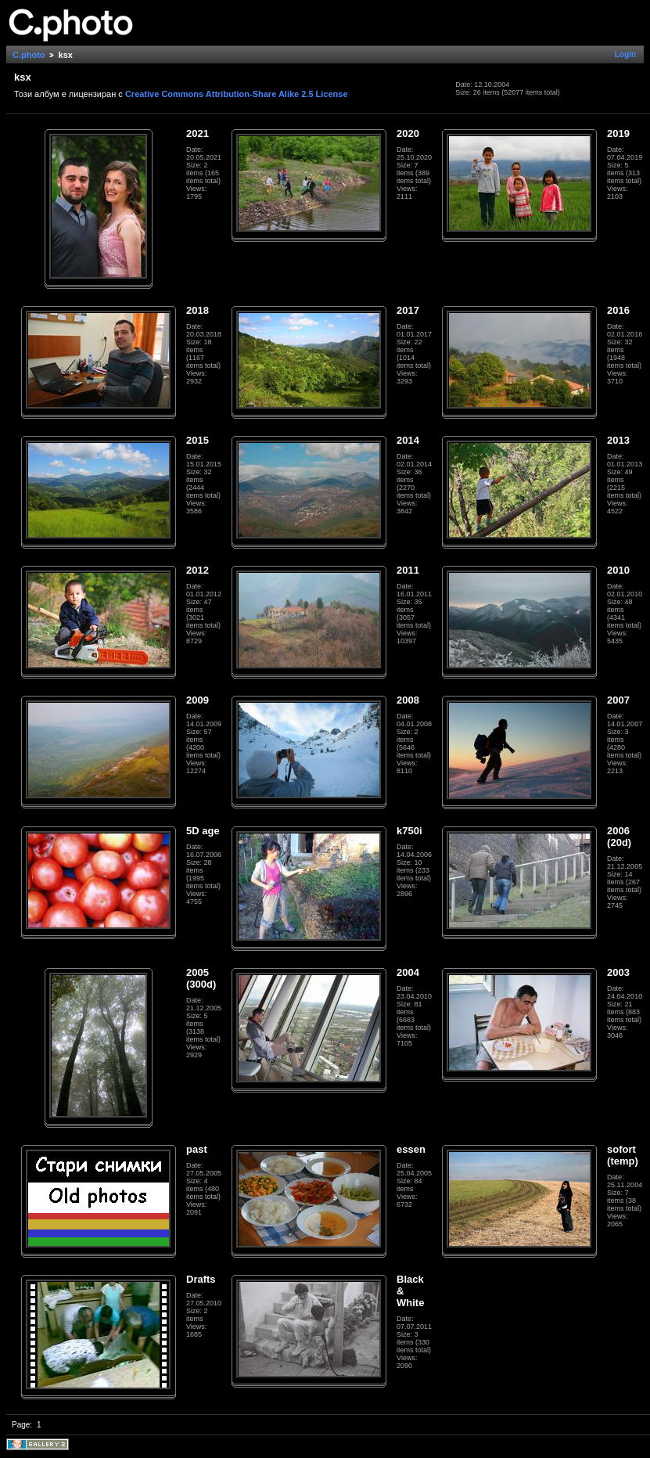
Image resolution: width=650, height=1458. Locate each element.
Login (625, 54)
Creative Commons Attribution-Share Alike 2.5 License (236, 94)
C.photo (29, 54)
